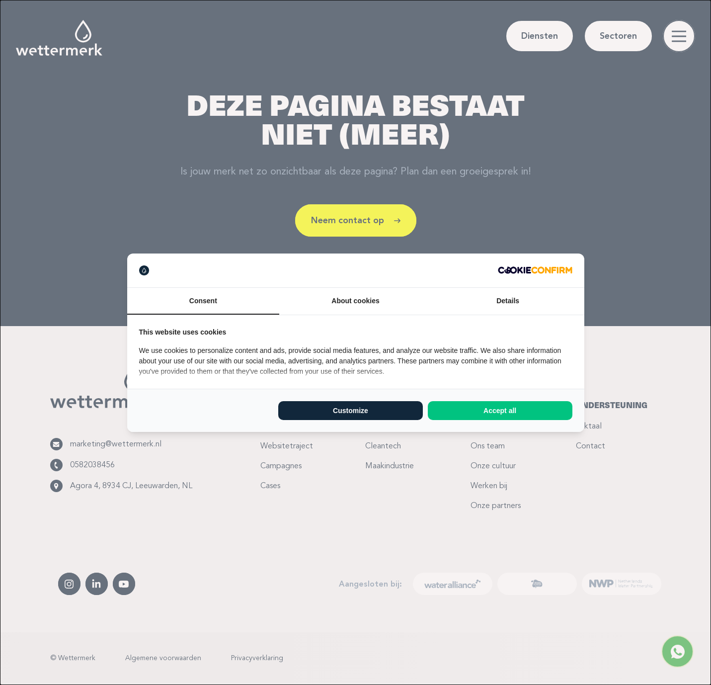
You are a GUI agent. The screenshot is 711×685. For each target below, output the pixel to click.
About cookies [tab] (355, 301)
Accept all (499, 411)
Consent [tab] (203, 301)
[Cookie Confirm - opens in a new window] (535, 270)
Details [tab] (507, 301)
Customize (350, 411)
